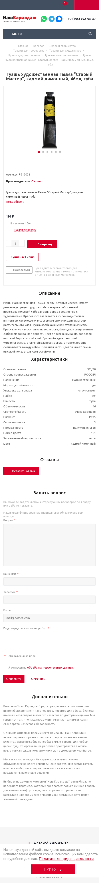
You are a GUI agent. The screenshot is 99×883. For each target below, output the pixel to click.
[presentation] (37, 640)
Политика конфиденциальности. (66, 859)
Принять (53, 869)
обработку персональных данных (50, 667)
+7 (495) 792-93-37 (82, 18)
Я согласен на (41, 667)
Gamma (36, 181)
